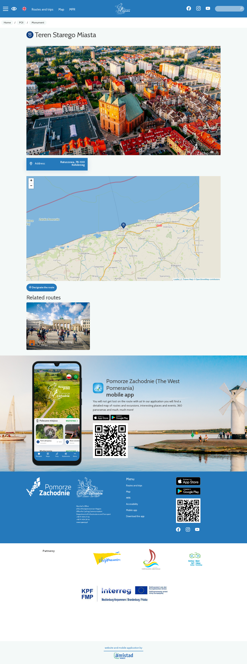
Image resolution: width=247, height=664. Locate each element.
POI (21, 22)
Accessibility (132, 504)
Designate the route (41, 287)
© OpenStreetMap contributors (207, 279)
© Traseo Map (187, 279)
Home (7, 22)
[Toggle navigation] (5, 9)
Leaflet (176, 279)
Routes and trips (42, 9)
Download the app (135, 516)
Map (61, 9)
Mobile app (131, 510)
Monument (38, 22)
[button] (41, 100)
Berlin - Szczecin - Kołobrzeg (55, 341)
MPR (72, 9)
